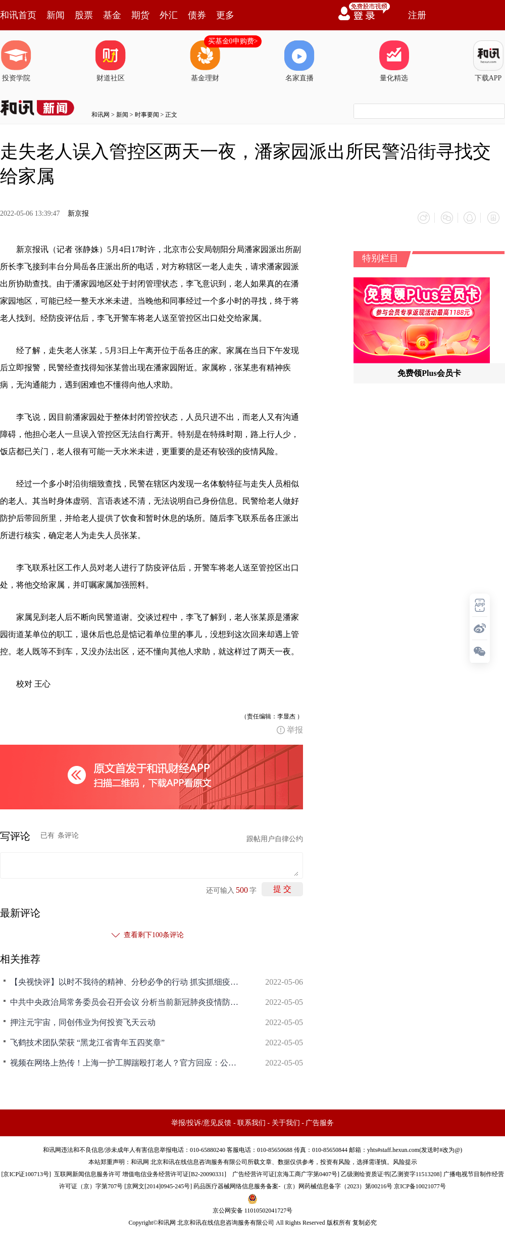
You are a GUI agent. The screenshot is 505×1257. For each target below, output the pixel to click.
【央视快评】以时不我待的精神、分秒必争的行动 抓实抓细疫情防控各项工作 (126, 980)
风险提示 (405, 1160)
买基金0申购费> (233, 41)
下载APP (488, 61)
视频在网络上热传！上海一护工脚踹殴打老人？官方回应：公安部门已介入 (126, 1061)
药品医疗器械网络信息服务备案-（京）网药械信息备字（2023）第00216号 (292, 1184)
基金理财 (205, 61)
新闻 (55, 15)
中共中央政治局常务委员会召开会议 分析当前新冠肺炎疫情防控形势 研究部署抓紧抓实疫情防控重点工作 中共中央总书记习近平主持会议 (126, 1000)
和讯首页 (18, 15)
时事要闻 (147, 114)
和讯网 (100, 114)
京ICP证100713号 (26, 1172)
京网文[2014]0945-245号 (158, 1184)
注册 (417, 15)
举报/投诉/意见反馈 (201, 1121)
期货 (140, 15)
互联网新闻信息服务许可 (87, 1172)
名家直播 (299, 61)
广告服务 (320, 1121)
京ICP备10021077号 (420, 1184)
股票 (84, 15)
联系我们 (251, 1121)
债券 (197, 15)
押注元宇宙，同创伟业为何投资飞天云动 (83, 1021)
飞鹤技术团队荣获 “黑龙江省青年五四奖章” (87, 1041)
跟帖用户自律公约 (274, 837)
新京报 (78, 213)
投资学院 (16, 61)
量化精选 (394, 61)
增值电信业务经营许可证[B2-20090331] (174, 1172)
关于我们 (286, 1121)
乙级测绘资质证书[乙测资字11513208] (391, 1172)
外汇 (169, 15)
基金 (112, 15)
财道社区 (110, 61)
